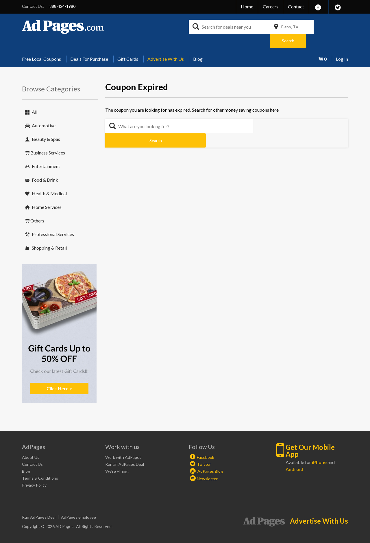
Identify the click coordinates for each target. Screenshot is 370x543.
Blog (198, 44)
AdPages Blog (206, 456)
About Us (30, 443)
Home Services (47, 193)
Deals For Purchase (89, 44)
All (34, 97)
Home (247, 6)
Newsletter (207, 464)
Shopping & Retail (49, 233)
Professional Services (53, 220)
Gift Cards (127, 44)
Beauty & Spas (46, 125)
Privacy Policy (34, 470)
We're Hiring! (117, 456)
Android (294, 455)
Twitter (204, 450)
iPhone (319, 448)
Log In (342, 44)
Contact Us (32, 450)
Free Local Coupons (41, 44)
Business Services (47, 138)
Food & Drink (45, 165)
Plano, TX (289, 26)
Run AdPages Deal (39, 502)
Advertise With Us (165, 44)
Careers (270, 6)
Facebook (205, 443)
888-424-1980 (62, 6)
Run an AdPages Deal (124, 450)
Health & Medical (49, 179)
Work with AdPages (123, 443)
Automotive (44, 111)
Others (37, 206)
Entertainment (46, 152)
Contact (296, 6)
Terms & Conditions (40, 463)
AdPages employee (78, 502)
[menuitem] (43, 45)
